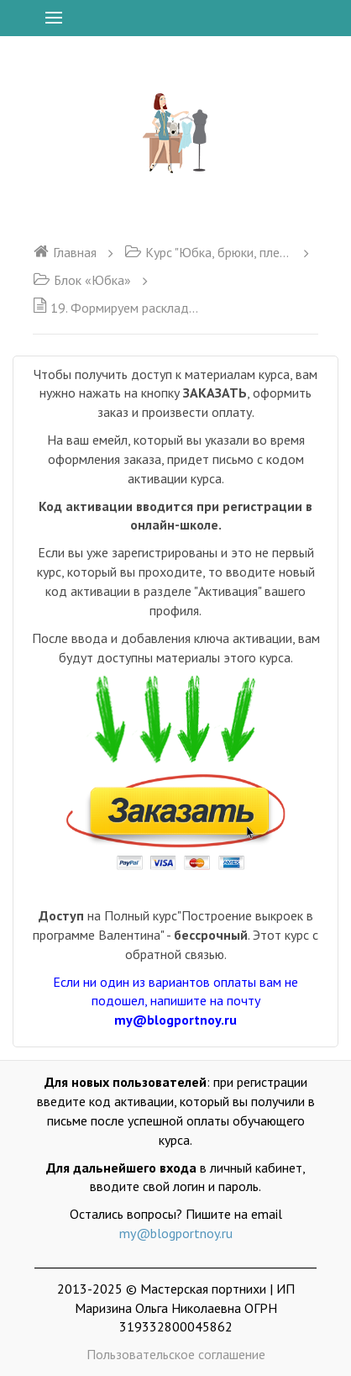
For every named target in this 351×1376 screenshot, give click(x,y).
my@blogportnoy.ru (176, 1233)
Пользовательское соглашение (175, 1354)
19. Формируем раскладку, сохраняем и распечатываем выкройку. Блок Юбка (117, 307)
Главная (65, 252)
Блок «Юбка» (82, 280)
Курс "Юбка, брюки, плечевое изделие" (208, 252)
